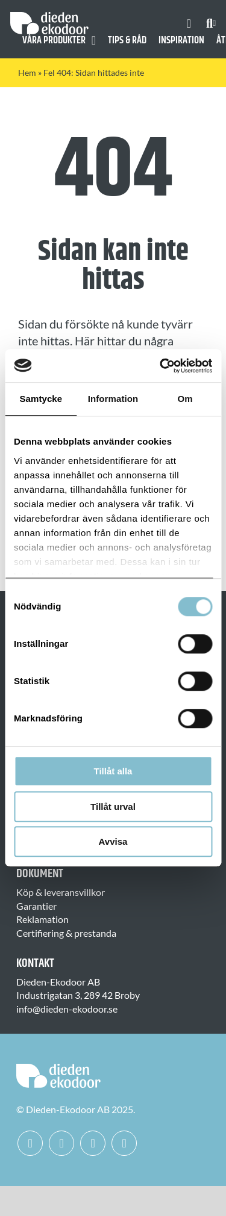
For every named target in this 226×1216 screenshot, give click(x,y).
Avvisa (113, 841)
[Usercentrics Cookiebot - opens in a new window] (161, 366)
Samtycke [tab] (40, 399)
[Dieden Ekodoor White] (49, 16)
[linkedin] (92, 1143)
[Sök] (209, 23)
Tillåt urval (113, 806)
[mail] (124, 1143)
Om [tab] (185, 399)
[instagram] (61, 1143)
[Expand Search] (214, 23)
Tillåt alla (113, 771)
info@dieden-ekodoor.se (67, 1008)
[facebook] (30, 1143)
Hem (27, 72)
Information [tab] (113, 399)
